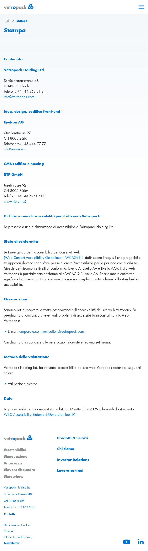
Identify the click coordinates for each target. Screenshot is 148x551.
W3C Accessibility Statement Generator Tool (37, 414)
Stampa (22, 21)
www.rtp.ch (12, 201)
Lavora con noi (70, 470)
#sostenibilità (15, 449)
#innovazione (15, 456)
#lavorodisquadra (19, 469)
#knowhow (14, 476)
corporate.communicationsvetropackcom (51, 331)
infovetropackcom (19, 96)
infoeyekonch (15, 149)
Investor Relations (73, 459)
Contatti (9, 514)
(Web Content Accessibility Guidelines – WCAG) (41, 257)
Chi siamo (65, 448)
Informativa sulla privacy (18, 537)
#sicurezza (13, 463)
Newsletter (12, 543)
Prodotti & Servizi (72, 437)
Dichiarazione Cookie (17, 525)
